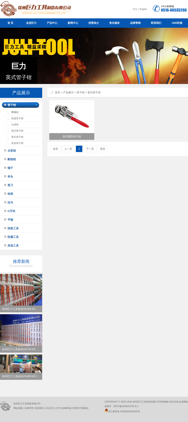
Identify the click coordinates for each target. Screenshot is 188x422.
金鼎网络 (183, 401)
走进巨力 (31, 23)
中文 (135, 9)
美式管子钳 (17, 137)
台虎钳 (15, 124)
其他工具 (13, 245)
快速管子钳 (17, 118)
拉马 (10, 202)
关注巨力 (50, 408)
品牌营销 (135, 23)
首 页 (10, 23)
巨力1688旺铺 (63, 408)
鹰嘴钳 (15, 112)
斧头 (10, 176)
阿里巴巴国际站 (80, 408)
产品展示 (68, 92)
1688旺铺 (177, 23)
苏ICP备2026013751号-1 (126, 406)
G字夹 (11, 211)
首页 (57, 92)
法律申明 (28, 408)
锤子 (10, 167)
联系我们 (156, 23)
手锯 (10, 219)
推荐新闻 (21, 263)
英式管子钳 (17, 130)
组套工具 (13, 228)
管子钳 (11, 104)
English (143, 9)
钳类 (10, 193)
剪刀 (10, 185)
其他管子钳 (17, 143)
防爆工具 (13, 236)
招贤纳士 (93, 23)
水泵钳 (11, 150)
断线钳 (11, 159)
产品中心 (52, 23)
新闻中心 (73, 23)
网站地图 (17, 408)
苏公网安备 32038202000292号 (122, 411)
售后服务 (114, 23)
